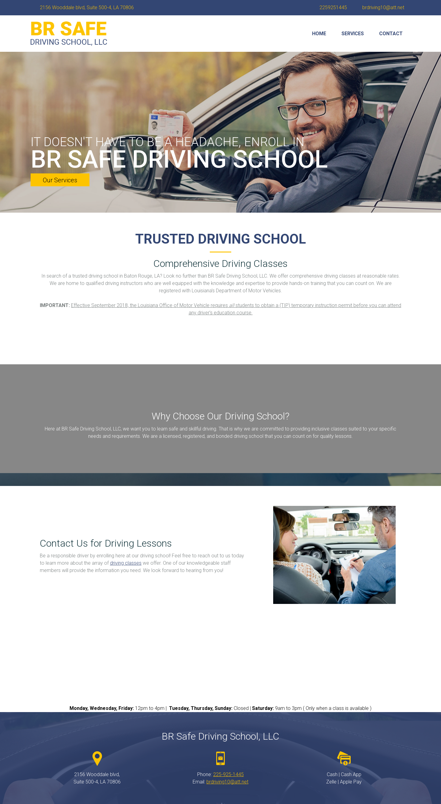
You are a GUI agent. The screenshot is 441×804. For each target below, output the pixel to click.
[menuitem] (319, 33)
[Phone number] (331, 7)
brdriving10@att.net (227, 782)
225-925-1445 (228, 774)
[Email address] (381, 7)
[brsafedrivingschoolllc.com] (69, 33)
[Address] (85, 7)
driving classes (125, 563)
